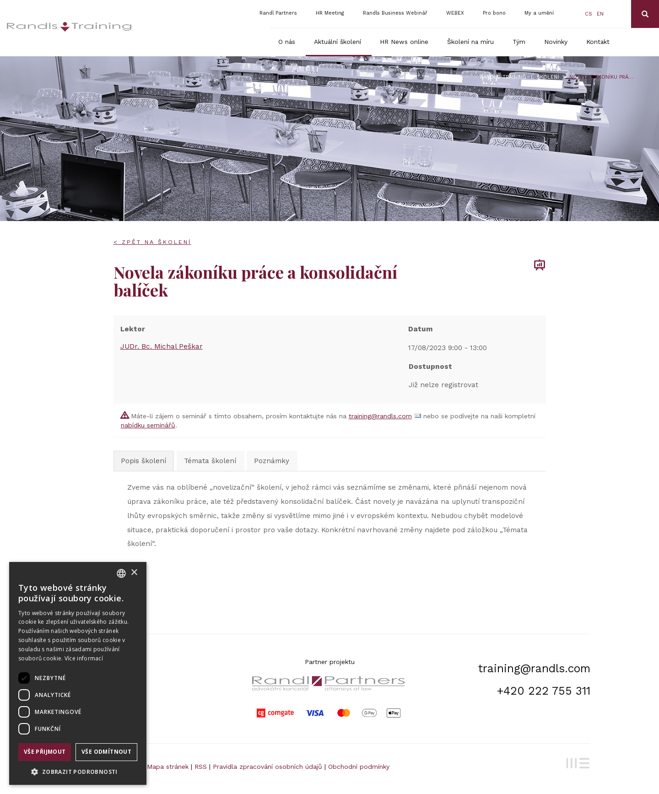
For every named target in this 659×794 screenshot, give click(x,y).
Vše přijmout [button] (45, 752)
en (600, 14)
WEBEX (455, 13)
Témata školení (210, 461)
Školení (548, 77)
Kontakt (598, 41)
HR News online (404, 41)
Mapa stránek (168, 766)
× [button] (133, 572)
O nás (286, 41)
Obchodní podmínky (358, 766)
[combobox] (121, 573)
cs (588, 14)
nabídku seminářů (148, 425)
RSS (200, 766)
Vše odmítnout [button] (106, 752)
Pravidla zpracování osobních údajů (267, 766)
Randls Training (503, 77)
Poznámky (271, 461)
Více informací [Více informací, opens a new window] (84, 658)
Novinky (555, 41)
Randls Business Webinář (395, 13)
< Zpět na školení (152, 242)
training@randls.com (380, 416)
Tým (519, 41)
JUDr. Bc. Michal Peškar (161, 346)
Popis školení (143, 461)
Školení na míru (470, 41)
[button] (77, 771)
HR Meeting (330, 13)
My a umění (539, 13)
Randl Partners (278, 13)
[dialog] (77, 673)
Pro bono (494, 13)
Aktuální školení (337, 41)
